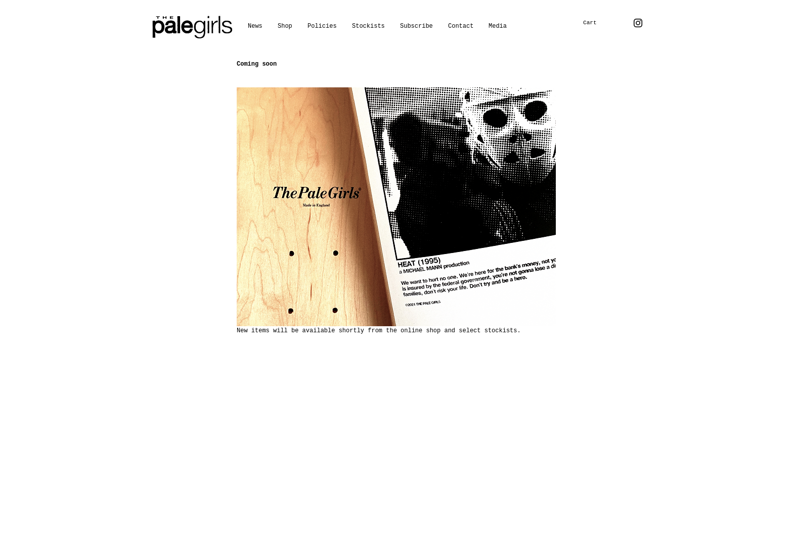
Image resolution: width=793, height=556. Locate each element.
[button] (497, 26)
